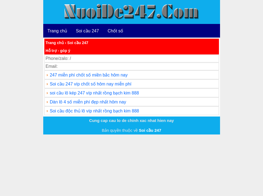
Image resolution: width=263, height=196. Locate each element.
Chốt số (115, 31)
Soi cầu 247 (87, 31)
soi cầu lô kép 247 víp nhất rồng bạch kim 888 (94, 93)
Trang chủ (57, 31)
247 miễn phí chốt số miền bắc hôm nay (89, 75)
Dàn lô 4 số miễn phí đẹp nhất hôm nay (88, 102)
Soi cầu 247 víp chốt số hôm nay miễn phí (90, 84)
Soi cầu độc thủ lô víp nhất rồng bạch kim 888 (94, 111)
